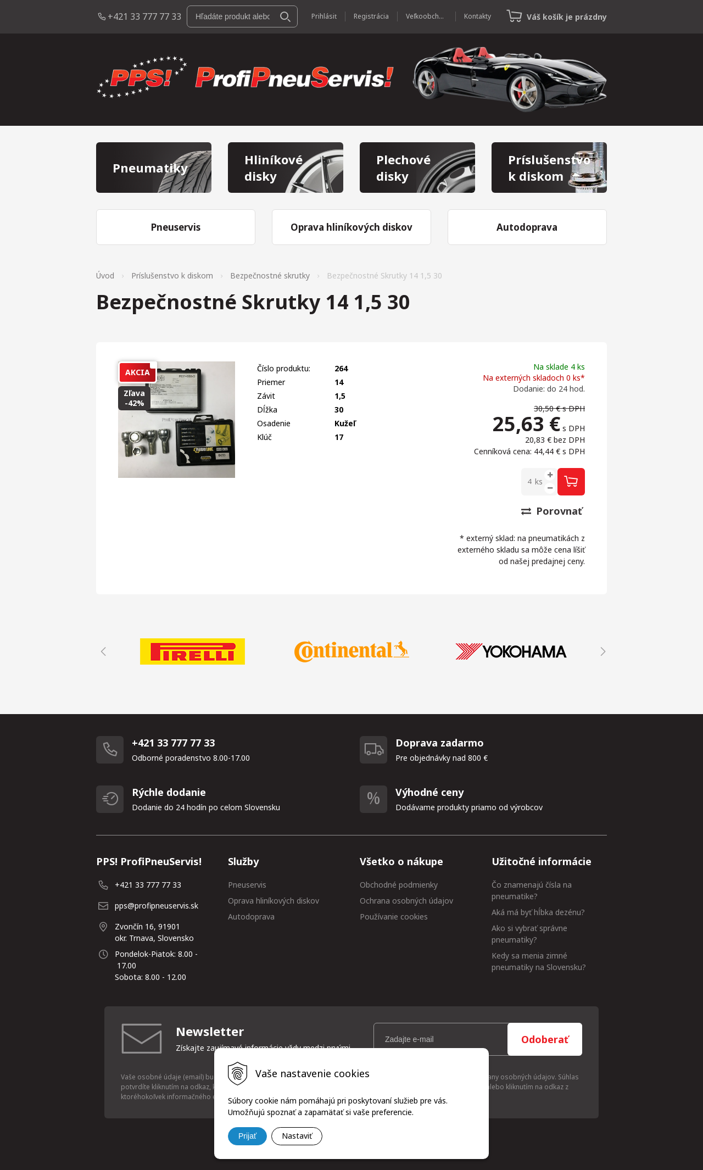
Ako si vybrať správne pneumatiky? (529, 934)
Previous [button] (101, 651)
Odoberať (544, 1039)
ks (539, 481)
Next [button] (601, 651)
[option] (192, 651)
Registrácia (371, 16)
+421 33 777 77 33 (144, 16)
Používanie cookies (394, 916)
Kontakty (477, 16)
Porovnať (551, 510)
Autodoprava (251, 916)
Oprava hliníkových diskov (273, 900)
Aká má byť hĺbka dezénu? (538, 912)
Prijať (247, 1136)
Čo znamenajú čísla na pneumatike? (532, 890)
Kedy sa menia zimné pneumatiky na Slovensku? (539, 961)
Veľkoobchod (426, 16)
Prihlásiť (324, 16)
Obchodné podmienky (399, 884)
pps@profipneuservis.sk (156, 905)
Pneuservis (247, 884)
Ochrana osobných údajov (406, 900)
